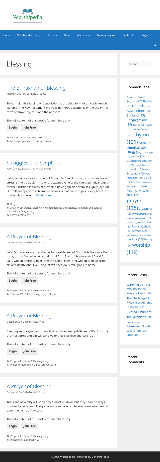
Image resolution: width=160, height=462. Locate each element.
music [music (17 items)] (136, 169)
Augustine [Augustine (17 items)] (134, 101)
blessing (15, 141)
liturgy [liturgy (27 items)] (134, 152)
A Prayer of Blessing (29, 236)
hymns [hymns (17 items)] (145, 142)
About (67, 35)
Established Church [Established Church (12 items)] (141, 129)
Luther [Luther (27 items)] (138, 156)
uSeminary (83, 35)
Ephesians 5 (27, 141)
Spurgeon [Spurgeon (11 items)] (132, 235)
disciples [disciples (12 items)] (138, 125)
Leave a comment (20, 214)
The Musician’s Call (139, 317)
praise (39, 141)
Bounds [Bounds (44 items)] (141, 105)
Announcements (106, 35)
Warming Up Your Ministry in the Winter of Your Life (139, 289)
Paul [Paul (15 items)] (135, 182)
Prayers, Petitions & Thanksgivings (29, 290)
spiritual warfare (16, 211)
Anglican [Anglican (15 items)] (133, 96)
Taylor (53, 294)
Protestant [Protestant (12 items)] (133, 218)
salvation (82, 207)
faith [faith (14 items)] (131, 135)
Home (7, 35)
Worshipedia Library (29, 35)
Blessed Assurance (139, 312)
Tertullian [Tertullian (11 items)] (144, 235)
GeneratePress (100, 456)
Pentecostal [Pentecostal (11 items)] (133, 186)
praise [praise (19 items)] (133, 194)
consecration (50, 207)
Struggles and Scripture (33, 162)
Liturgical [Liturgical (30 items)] (136, 148)
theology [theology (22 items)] (135, 239)
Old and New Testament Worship (28, 137)
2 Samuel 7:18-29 (20, 294)
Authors (52, 35)
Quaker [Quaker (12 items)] (132, 222)
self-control (95, 207)
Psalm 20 (34, 439)
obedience (70, 207)
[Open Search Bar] (155, 45)
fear (61, 207)
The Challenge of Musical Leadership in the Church (139, 302)
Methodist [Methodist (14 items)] (134, 160)
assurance (25, 207)
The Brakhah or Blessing (36, 87)
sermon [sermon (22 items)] (139, 231)
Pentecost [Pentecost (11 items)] (146, 182)
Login (145, 35)
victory (30, 211)
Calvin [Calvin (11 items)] (131, 111)
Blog (13, 204)
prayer (47, 141)
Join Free (29, 127)
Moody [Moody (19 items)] (137, 165)
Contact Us (129, 35)
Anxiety (14, 207)
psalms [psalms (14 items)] (145, 218)
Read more (43, 195)
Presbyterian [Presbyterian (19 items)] (141, 213)
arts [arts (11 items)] (143, 97)
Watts (53, 364)
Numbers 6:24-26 (30, 364)
